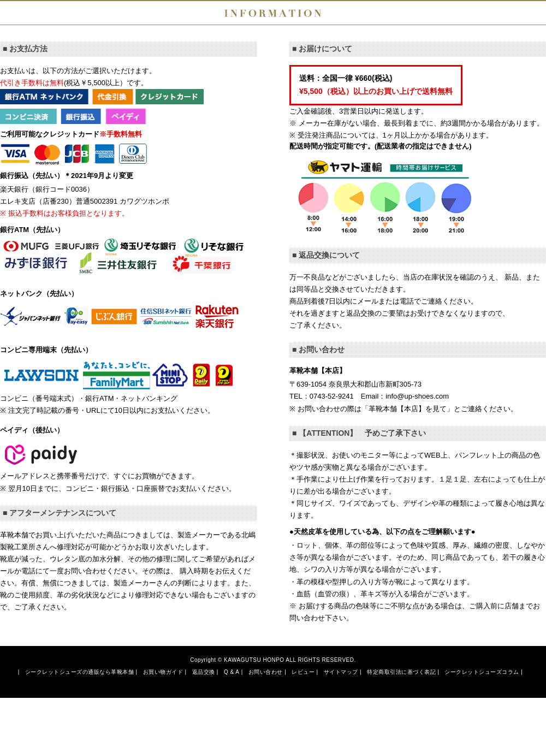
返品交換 (203, 672)
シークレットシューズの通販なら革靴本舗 (79, 672)
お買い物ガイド (163, 672)
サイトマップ (341, 672)
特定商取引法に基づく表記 (401, 672)
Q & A (232, 672)
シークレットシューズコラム (481, 672)
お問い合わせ (265, 672)
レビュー (303, 672)
